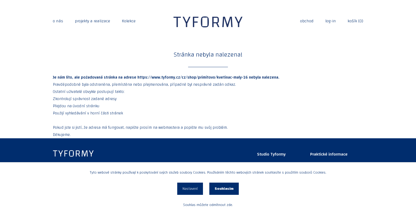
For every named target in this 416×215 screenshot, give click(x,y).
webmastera (169, 127)
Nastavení (190, 188)
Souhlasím (224, 188)
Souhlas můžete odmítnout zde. (208, 204)
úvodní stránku (86, 106)
